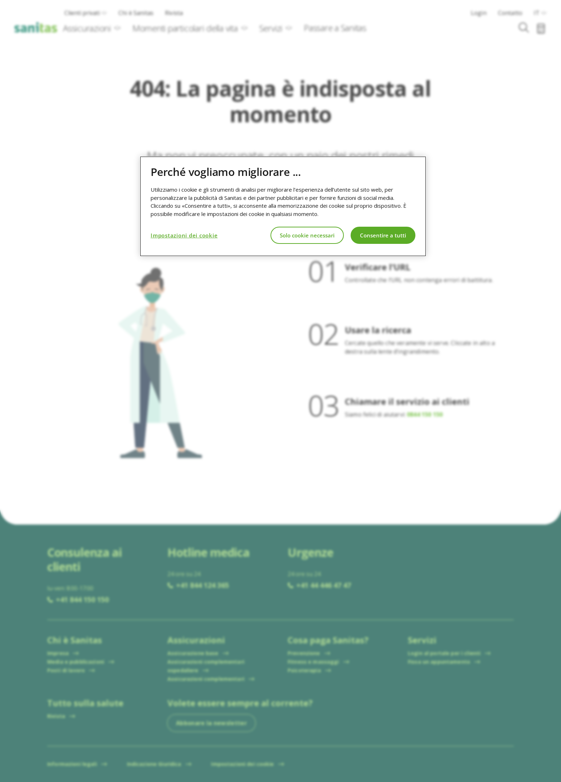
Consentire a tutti (383, 235)
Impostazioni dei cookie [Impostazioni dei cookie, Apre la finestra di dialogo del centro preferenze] (184, 235)
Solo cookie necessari (307, 235)
